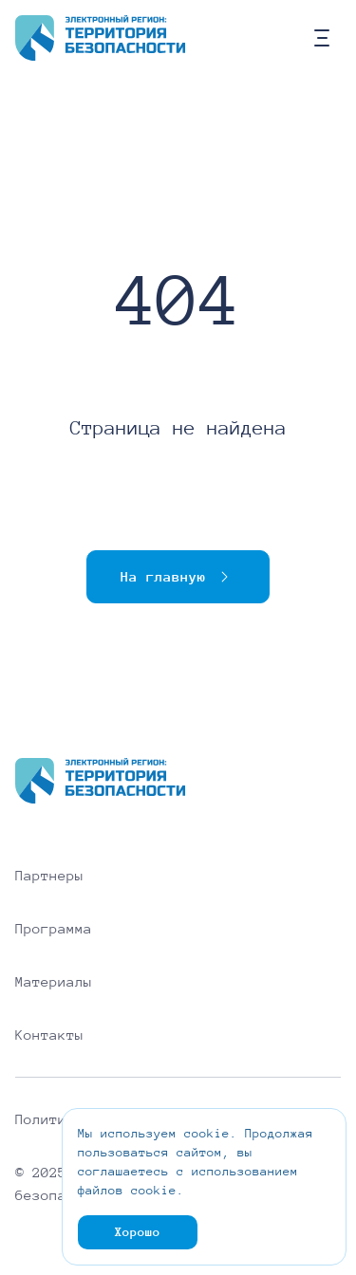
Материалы (53, 981)
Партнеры (49, 875)
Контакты (49, 1035)
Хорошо (137, 1232)
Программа (53, 928)
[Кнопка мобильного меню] (322, 38)
